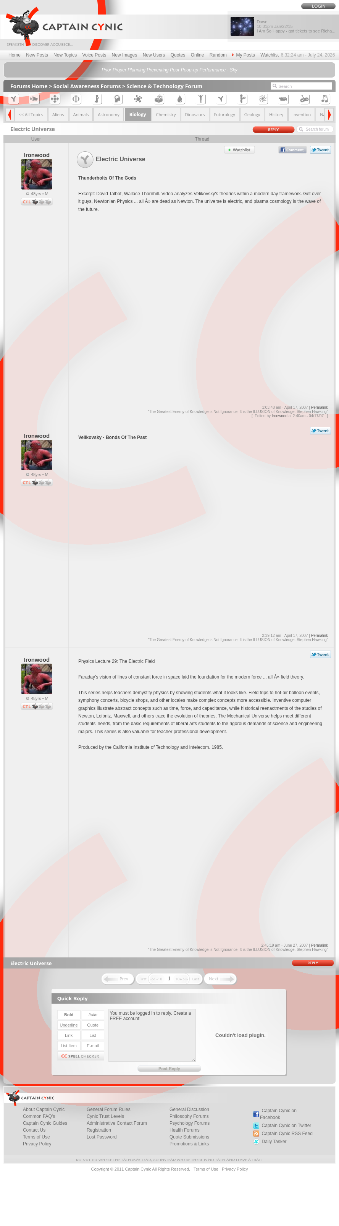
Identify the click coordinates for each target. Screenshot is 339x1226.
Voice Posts (94, 55)
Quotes (178, 55)
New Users (154, 55)
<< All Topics (31, 114)
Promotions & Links (189, 1144)
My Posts (243, 55)
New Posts (37, 55)
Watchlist (269, 55)
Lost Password (102, 1137)
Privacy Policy (37, 1144)
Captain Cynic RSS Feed (287, 1133)
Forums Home (29, 86)
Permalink (319, 407)
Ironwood (279, 416)
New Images (124, 55)
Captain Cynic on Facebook (278, 1114)
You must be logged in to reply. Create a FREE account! (152, 1035)
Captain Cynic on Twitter (286, 1125)
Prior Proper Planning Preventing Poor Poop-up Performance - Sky (169, 70)
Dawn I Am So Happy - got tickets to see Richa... (296, 26)
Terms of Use (206, 1169)
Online (197, 55)
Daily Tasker (274, 1141)
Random (218, 55)
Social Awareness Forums (87, 86)
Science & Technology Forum (165, 86)
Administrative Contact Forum (117, 1123)
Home (14, 55)
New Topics (65, 55)
